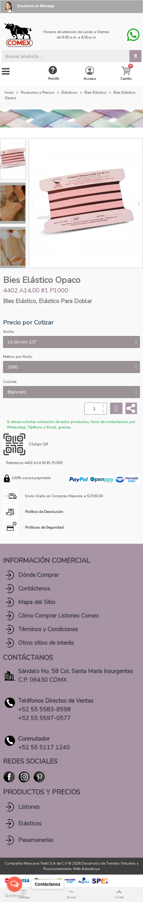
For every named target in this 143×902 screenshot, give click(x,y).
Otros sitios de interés (46, 643)
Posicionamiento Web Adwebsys (71, 868)
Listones (29, 807)
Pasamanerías (36, 840)
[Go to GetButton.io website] (14, 896)
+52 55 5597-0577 (44, 718)
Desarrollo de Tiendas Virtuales (109, 863)
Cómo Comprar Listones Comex (58, 616)
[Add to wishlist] (116, 408)
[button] (33, 203)
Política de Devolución (44, 511)
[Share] (131, 408)
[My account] (89, 74)
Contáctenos (34, 589)
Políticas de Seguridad (44, 527)
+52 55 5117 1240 (44, 748)
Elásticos (29, 824)
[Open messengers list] (14, 884)
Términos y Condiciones (48, 629)
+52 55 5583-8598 (44, 710)
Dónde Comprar (38, 575)
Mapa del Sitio (36, 602)
